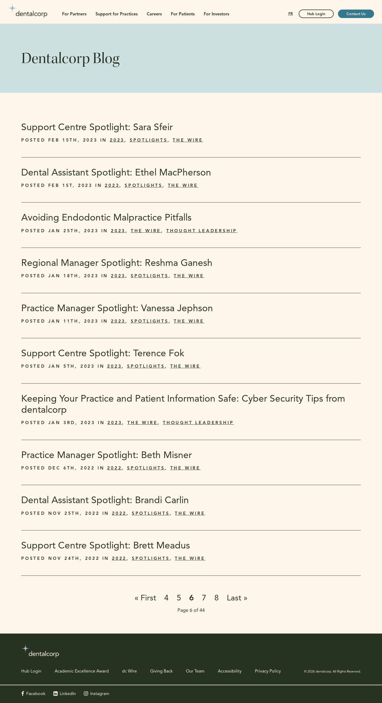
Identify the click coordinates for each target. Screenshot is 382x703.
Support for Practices (117, 14)
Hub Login (31, 671)
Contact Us (356, 14)
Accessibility (230, 671)
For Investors (216, 14)
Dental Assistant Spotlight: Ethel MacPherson (116, 173)
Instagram (99, 694)
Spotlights (149, 140)
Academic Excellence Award (82, 671)
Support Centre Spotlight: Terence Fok (102, 354)
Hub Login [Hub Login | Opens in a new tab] (316, 14)
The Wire (188, 140)
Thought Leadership (201, 231)
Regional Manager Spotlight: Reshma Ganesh (117, 263)
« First (145, 598)
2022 (114, 468)
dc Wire (129, 671)
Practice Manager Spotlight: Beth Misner (106, 455)
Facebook (35, 694)
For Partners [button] (74, 14)
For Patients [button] (183, 14)
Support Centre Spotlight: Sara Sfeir (97, 128)
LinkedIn (68, 694)
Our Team (195, 671)
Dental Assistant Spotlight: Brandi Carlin (105, 501)
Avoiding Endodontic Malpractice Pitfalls (106, 218)
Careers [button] (154, 14)
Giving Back (161, 671)
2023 (117, 140)
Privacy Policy (268, 671)
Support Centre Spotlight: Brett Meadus (105, 546)
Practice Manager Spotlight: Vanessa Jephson (117, 309)
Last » (237, 598)
